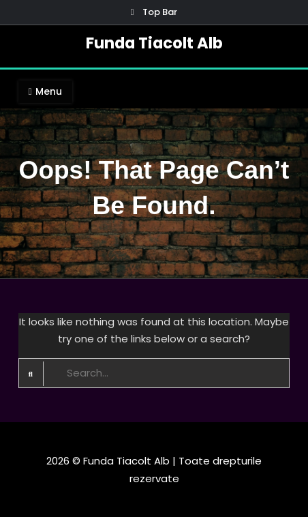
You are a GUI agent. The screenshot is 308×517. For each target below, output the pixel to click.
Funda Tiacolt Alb (154, 43)
